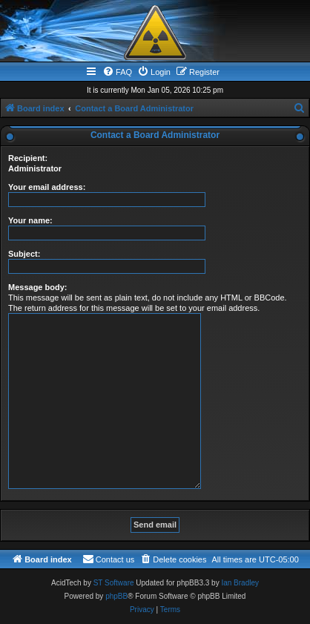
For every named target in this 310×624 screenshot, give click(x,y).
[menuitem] (117, 72)
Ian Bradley (240, 583)
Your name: (30, 220)
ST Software (113, 583)
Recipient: (27, 158)
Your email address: (46, 187)
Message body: (37, 287)
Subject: (24, 253)
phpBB (116, 596)
